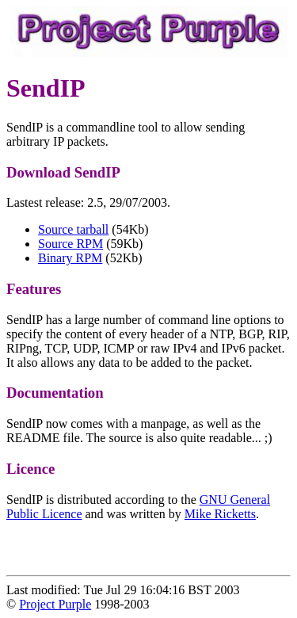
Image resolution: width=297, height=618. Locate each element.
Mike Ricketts (220, 514)
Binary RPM (70, 258)
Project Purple (55, 604)
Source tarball (73, 229)
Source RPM (70, 243)
